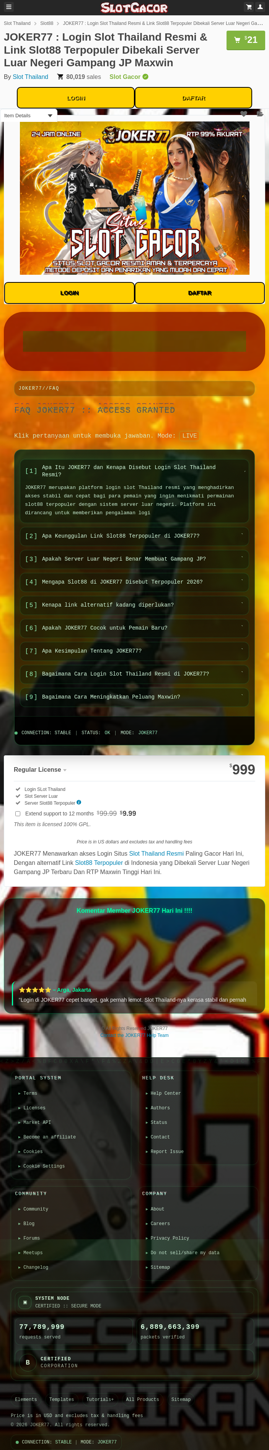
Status (159, 1122)
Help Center (166, 1093)
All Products (142, 1399)
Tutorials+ (100, 1399)
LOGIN (76, 97)
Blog (29, 1224)
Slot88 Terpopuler (99, 863)
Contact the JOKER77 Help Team (134, 1035)
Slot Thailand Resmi (156, 853)
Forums (32, 1238)
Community (36, 1209)
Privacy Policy (170, 1238)
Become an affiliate (50, 1137)
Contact (160, 1137)
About (158, 1209)
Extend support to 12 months (80, 813)
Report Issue (167, 1152)
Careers (160, 1224)
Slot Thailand (17, 23)
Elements (26, 1399)
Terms (31, 1093)
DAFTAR (193, 97)
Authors (160, 1108)
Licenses (35, 1108)
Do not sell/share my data (185, 1253)
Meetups (33, 1253)
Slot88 (46, 23)
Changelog (36, 1267)
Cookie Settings (44, 1166)
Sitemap (160, 1267)
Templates (61, 1399)
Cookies (33, 1152)
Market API (38, 1122)
